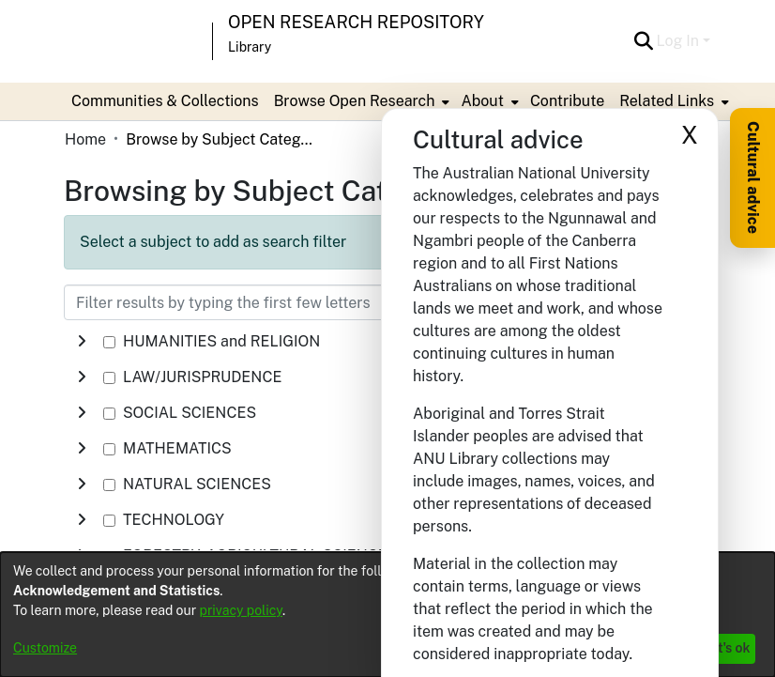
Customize (45, 647)
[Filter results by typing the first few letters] (294, 302)
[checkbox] (109, 342)
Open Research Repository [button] (356, 22)
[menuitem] (360, 101)
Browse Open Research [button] (354, 101)
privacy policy (241, 610)
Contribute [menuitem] (567, 101)
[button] (644, 41)
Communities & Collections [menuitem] (165, 101)
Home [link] (85, 139)
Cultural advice (753, 177)
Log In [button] (680, 41)
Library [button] (249, 46)
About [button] (482, 101)
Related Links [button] (666, 101)
